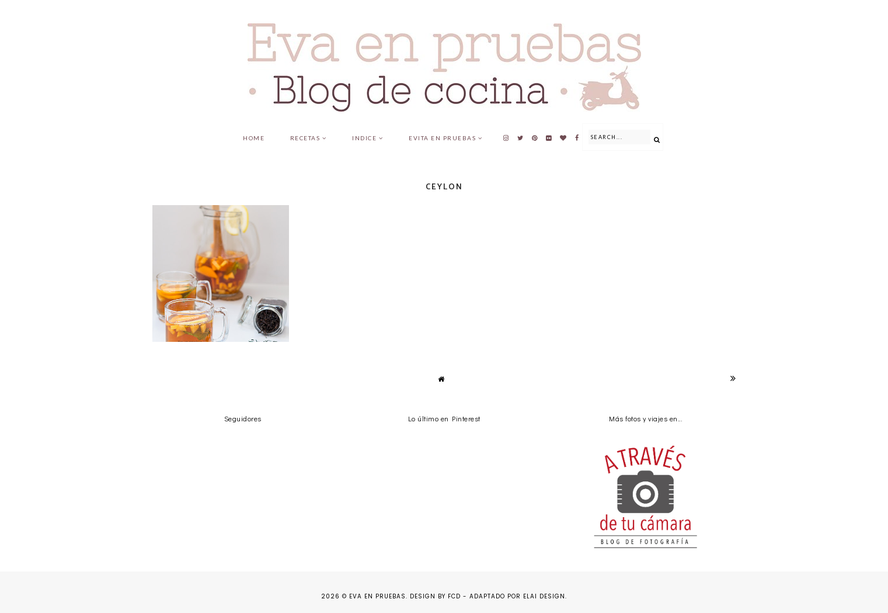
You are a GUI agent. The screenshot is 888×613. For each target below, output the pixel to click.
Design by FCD (435, 596)
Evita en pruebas (442, 137)
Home (253, 137)
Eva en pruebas (377, 596)
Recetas (305, 137)
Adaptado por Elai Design (517, 596)
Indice (364, 137)
